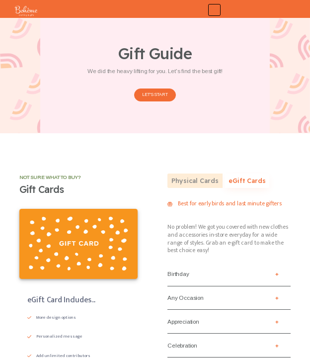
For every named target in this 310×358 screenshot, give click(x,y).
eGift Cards (247, 180)
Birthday (178, 273)
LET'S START (154, 94)
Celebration (182, 345)
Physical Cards (195, 180)
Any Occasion (185, 297)
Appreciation (183, 321)
